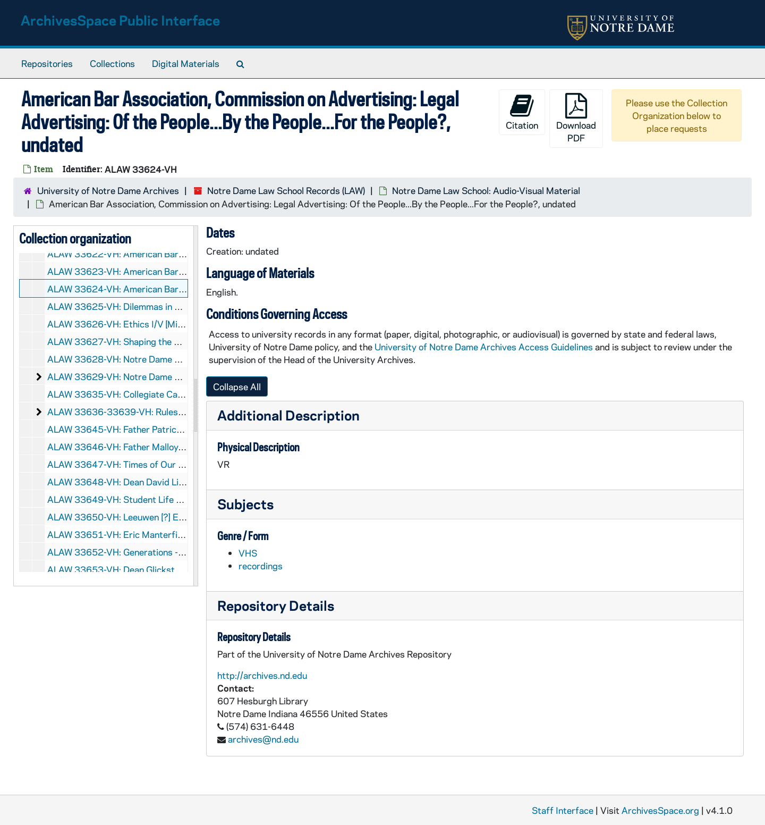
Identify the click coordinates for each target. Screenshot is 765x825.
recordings (261, 565)
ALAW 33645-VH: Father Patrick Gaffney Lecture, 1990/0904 (175, 429)
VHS (248, 553)
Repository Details (275, 605)
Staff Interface (562, 810)
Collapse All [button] (237, 386)
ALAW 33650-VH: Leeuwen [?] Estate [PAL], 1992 (149, 517)
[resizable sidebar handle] (195, 406)
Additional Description (288, 415)
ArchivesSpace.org (660, 810)
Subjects (245, 503)
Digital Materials (185, 63)
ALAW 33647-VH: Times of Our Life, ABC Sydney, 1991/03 (169, 464)
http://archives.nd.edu (262, 675)
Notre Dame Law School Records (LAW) (286, 190)
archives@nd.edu (263, 739)
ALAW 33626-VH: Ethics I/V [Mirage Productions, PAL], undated (177, 324)
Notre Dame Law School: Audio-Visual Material (486, 190)
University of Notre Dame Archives (108, 190)
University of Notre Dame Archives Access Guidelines (485, 346)
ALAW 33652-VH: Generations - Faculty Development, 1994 (170, 552)
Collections (112, 63)
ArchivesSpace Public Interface (120, 20)
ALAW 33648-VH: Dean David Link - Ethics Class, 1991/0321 (174, 481)
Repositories (47, 63)
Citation (522, 112)
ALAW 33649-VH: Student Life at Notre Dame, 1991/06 (162, 499)
